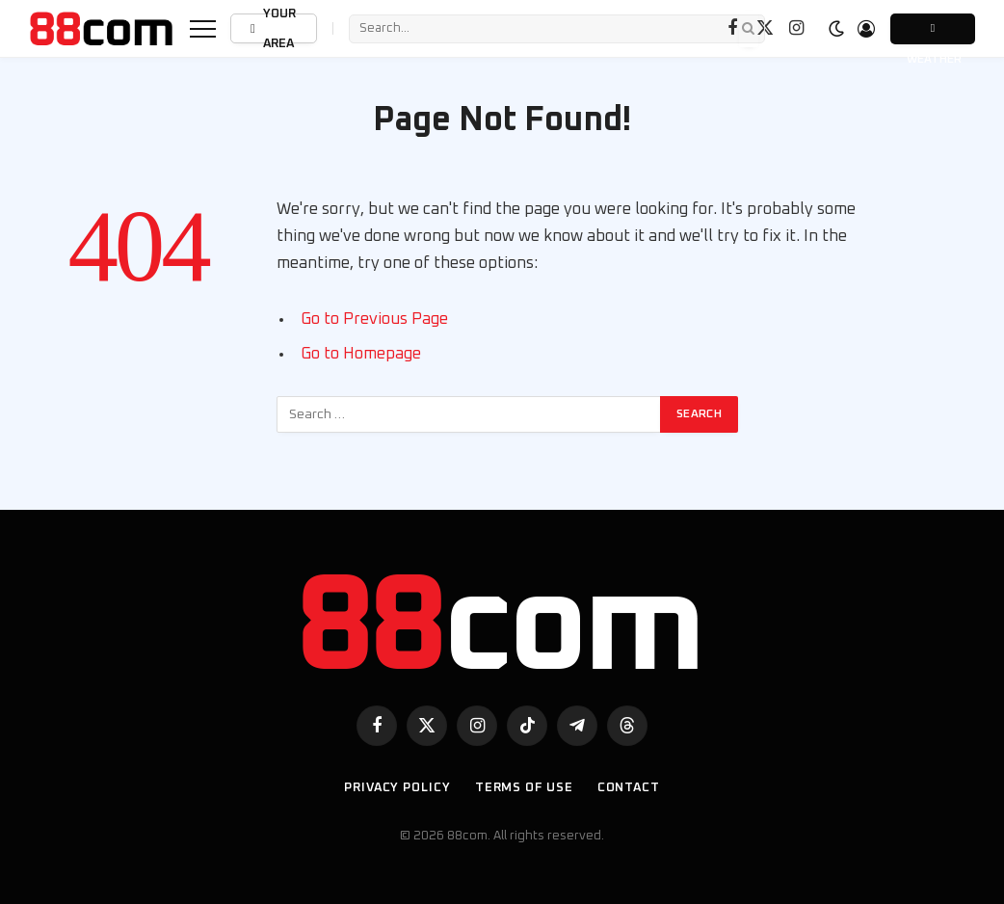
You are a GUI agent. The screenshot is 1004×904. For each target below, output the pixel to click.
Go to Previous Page (374, 319)
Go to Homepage (361, 353)
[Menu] (203, 28)
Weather (933, 33)
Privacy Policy (397, 788)
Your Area (272, 28)
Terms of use (524, 788)
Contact (628, 788)
